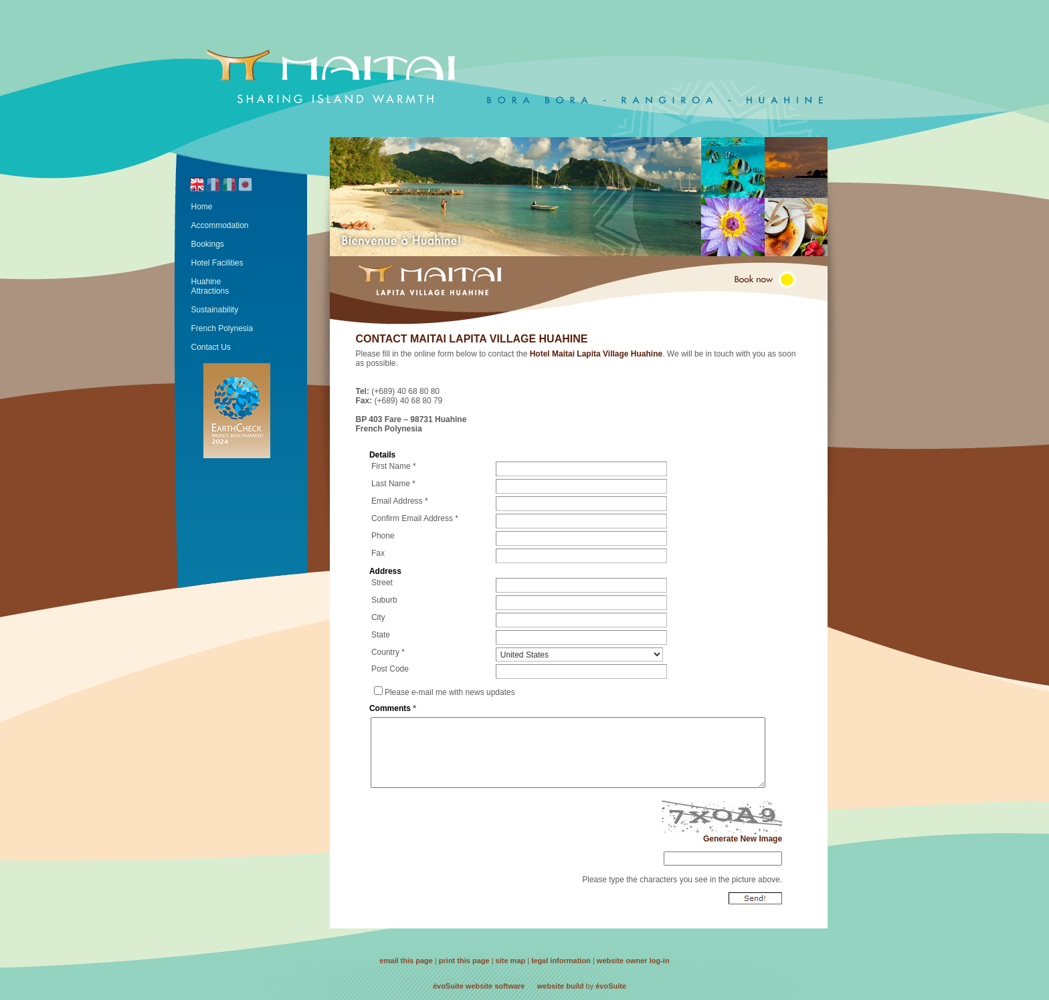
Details (382, 455)
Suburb (384, 600)
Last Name (390, 483)
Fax (378, 553)
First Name (391, 466)
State (380, 634)
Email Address (397, 501)
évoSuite (448, 986)
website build (560, 986)
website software (495, 986)
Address (385, 571)
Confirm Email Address (412, 518)
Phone (383, 535)
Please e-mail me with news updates (450, 692)
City (378, 617)
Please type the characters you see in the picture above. (682, 879)
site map (511, 961)
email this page (405, 961)
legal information (561, 961)
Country (385, 652)
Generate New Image (742, 838)
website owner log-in (633, 961)
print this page (464, 961)
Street (382, 582)
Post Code (390, 669)
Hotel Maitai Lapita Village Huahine (596, 354)
